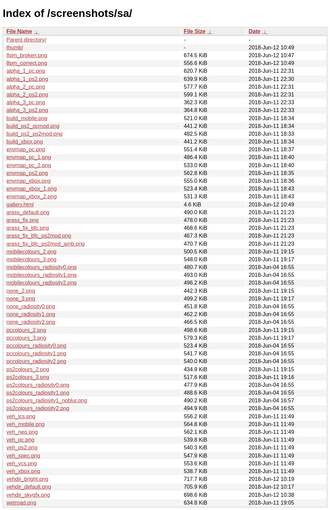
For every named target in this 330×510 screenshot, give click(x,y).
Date (255, 31)
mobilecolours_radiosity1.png (41, 275)
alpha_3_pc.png (25, 102)
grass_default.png (27, 212)
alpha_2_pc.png (25, 87)
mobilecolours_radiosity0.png (41, 267)
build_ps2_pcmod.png (33, 126)
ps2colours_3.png (27, 377)
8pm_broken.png (26, 55)
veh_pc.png (20, 440)
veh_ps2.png (22, 447)
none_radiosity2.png (30, 322)
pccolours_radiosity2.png (36, 361)
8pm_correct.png (26, 63)
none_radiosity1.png (30, 314)
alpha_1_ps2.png (27, 79)
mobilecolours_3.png (31, 259)
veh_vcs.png (21, 463)
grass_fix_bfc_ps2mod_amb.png (45, 244)
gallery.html (20, 204)
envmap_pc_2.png (28, 165)
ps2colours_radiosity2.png (37, 408)
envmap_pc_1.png (28, 157)
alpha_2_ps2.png (27, 94)
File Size (194, 31)
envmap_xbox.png (28, 181)
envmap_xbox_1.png (31, 189)
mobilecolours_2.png (31, 251)
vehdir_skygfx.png (28, 495)
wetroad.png (21, 503)
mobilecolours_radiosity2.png (41, 283)
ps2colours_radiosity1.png (37, 393)
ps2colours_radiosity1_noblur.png (46, 400)
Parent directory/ (26, 40)
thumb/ (14, 47)
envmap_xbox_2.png (31, 196)
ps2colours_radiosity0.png (37, 385)
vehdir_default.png (28, 487)
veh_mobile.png (25, 424)
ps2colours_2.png (27, 369)
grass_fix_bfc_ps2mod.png (38, 236)
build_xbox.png (24, 142)
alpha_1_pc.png (25, 71)
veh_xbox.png (23, 471)
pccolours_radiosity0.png (36, 346)
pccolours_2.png (26, 330)
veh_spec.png (23, 456)
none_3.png (20, 299)
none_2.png (20, 291)
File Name (19, 31)
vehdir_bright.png (27, 479)
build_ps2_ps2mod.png (34, 134)
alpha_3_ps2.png (27, 110)
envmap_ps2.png (27, 173)
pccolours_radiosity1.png (36, 353)
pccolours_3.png (26, 338)
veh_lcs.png (20, 416)
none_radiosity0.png (30, 306)
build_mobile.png (26, 118)
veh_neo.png (22, 432)
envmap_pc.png (25, 149)
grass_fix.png (22, 220)
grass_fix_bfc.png (27, 228)
